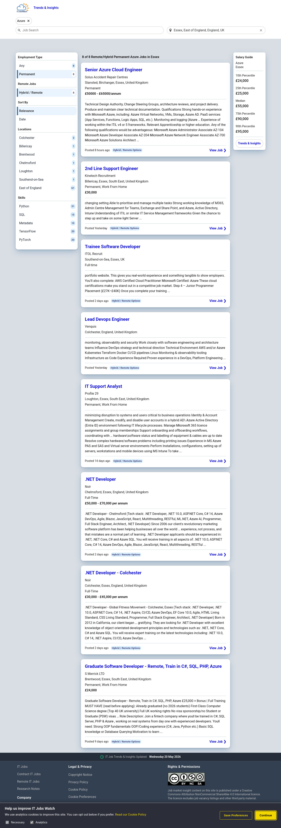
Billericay (47, 136)
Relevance (26, 101)
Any (47, 55)
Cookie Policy (78, 779)
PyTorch (47, 229)
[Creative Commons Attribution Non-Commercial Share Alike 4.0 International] (216, 767)
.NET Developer (100, 469)
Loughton (47, 161)
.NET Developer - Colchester (113, 562)
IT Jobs (22, 756)
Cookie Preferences (82, 786)
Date (22, 109)
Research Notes (28, 778)
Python (47, 196)
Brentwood (47, 144)
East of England (47, 177)
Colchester (47, 127)
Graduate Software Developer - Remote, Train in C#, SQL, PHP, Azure (153, 656)
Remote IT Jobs (28, 771)
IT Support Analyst (103, 375)
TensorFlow (47, 221)
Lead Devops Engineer (107, 308)
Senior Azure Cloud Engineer (113, 59)
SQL (47, 204)
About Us (23, 795)
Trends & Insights (46, 8)
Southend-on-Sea (47, 169)
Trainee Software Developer (112, 236)
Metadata (47, 212)
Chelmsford (47, 152)
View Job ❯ (217, 140)
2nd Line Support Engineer (111, 158)
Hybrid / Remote (47, 82)
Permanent (47, 63)
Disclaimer (76, 794)
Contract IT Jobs (29, 764)
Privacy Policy (78, 772)
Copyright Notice (80, 764)
